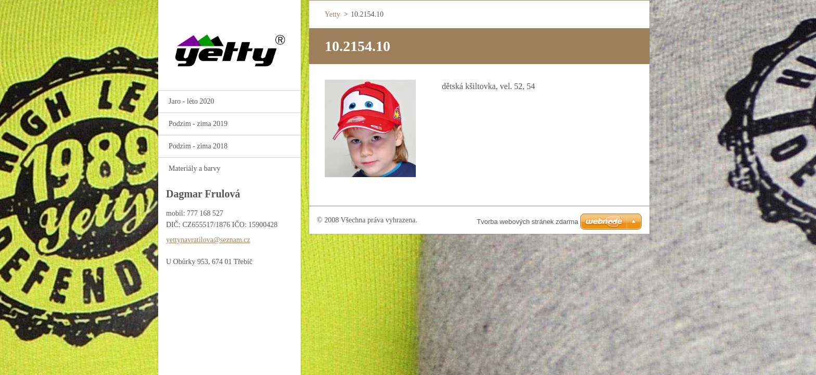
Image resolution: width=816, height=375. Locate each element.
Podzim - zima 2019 (198, 124)
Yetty (332, 14)
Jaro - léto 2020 (191, 101)
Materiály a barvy (195, 168)
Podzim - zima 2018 (198, 146)
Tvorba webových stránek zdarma (527, 222)
